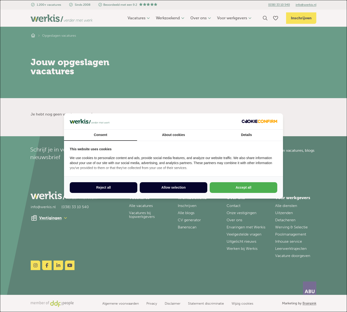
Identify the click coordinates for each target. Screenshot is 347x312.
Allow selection (173, 187)
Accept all (243, 187)
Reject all (103, 187)
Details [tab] (246, 135)
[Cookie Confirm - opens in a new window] (259, 121)
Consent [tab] (100, 135)
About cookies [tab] (173, 135)
